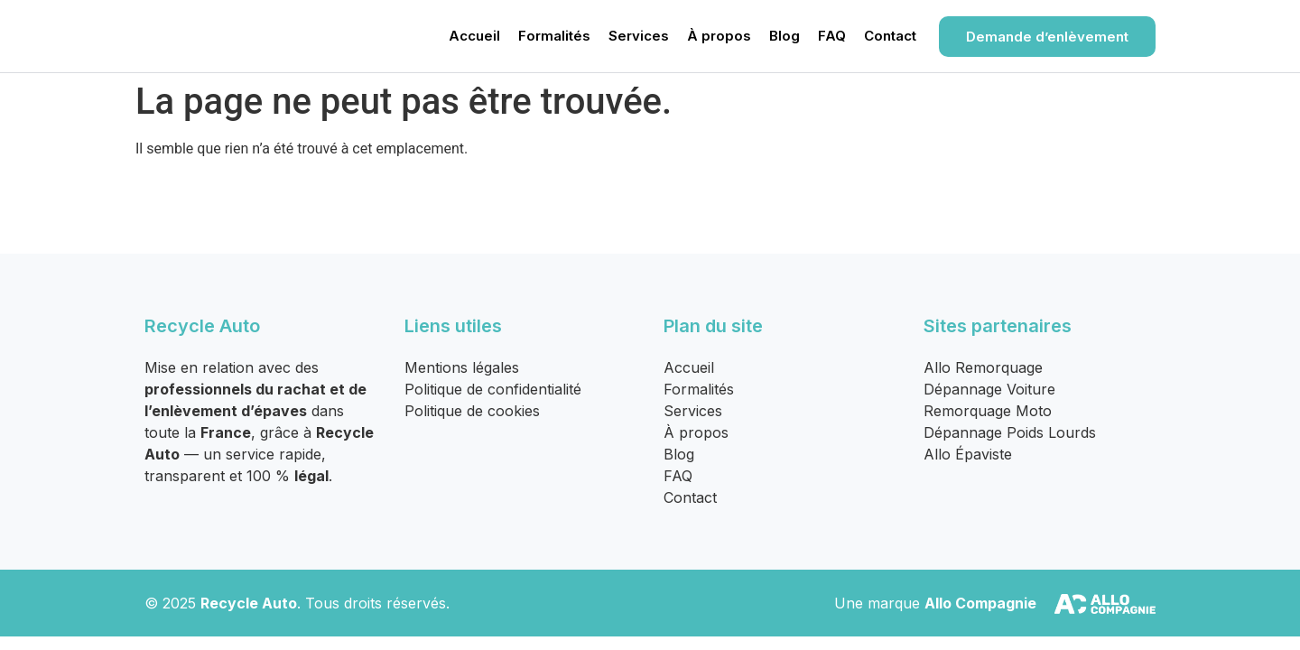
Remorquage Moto (988, 411)
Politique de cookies (472, 411)
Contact (890, 35)
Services (638, 35)
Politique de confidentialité (492, 389)
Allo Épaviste (968, 454)
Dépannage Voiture (989, 389)
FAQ (832, 35)
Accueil (474, 35)
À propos (719, 35)
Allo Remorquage (983, 367)
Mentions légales (461, 367)
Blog (784, 35)
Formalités (554, 35)
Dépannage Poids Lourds (1010, 432)
